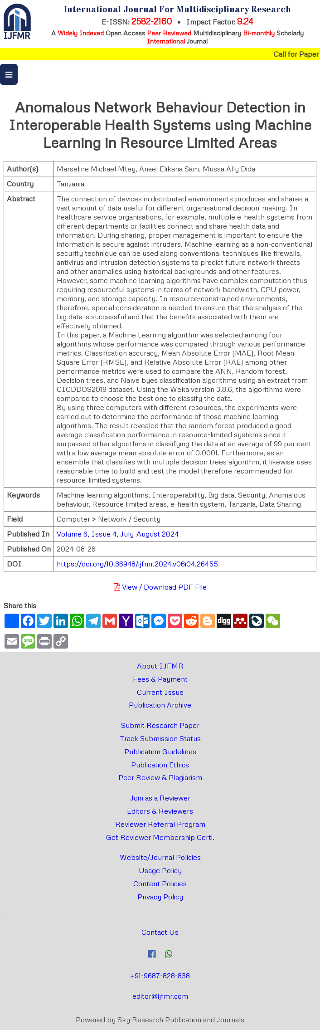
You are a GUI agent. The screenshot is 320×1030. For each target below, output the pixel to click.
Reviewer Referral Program (160, 824)
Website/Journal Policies (160, 857)
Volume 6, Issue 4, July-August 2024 (118, 533)
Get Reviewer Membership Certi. (160, 837)
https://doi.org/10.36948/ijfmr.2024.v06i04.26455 (137, 563)
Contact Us (160, 932)
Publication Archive (160, 704)
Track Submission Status (160, 738)
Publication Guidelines (160, 751)
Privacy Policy (160, 896)
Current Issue (160, 692)
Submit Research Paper (160, 725)
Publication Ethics (160, 764)
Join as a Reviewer (160, 797)
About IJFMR (160, 665)
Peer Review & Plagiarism (160, 777)
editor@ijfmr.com (160, 996)
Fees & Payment (160, 678)
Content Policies (160, 883)
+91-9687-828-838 (160, 975)
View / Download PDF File (160, 586)
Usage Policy (160, 870)
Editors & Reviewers (160, 810)
